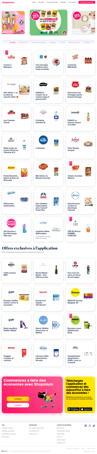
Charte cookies (91, 448)
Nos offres (41, 2)
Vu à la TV (59, 437)
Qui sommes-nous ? (34, 431)
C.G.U (83, 448)
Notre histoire (60, 428)
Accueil (34, 2)
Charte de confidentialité (72, 448)
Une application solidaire (63, 431)
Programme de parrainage (9, 434)
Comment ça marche (52, 2)
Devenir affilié (60, 434)
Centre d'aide (5, 437)
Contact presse (61, 439)
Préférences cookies (89, 451)
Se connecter (72, 2)
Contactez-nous (33, 434)
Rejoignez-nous (61, 442)
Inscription (63, 2)
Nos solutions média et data (36, 428)
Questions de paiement (8, 431)
